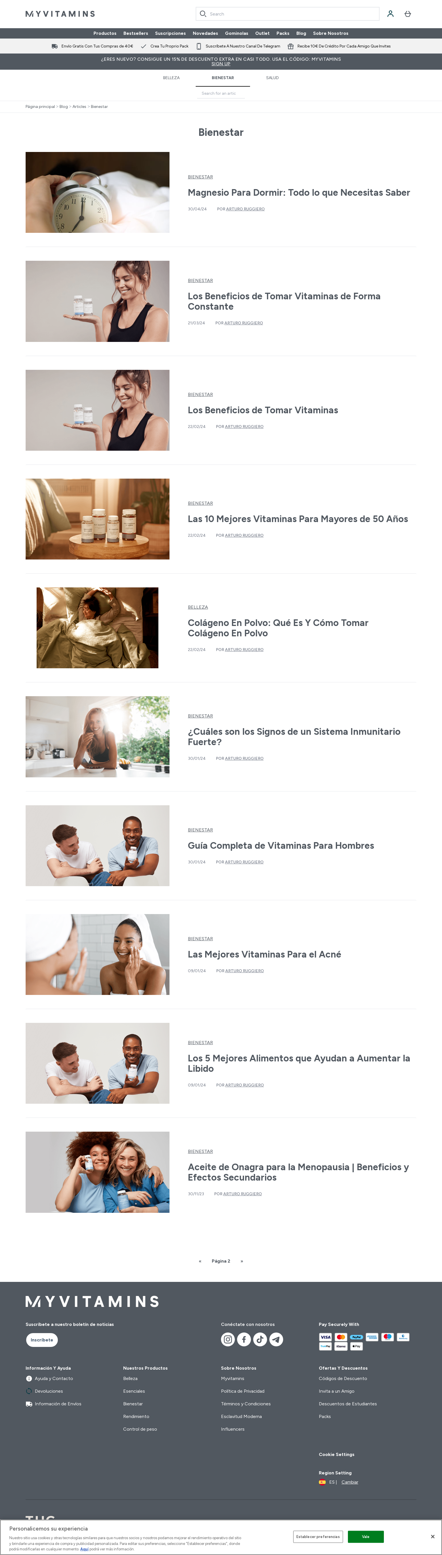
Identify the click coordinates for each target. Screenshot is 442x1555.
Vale (366, 1537)
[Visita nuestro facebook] (244, 1339)
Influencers (233, 1429)
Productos (105, 33)
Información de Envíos (53, 1403)
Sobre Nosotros (330, 33)
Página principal (40, 106)
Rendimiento (136, 1416)
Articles (79, 106)
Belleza (171, 77)
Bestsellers (135, 33)
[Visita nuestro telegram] (276, 1339)
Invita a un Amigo (337, 1391)
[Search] (203, 14)
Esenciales (134, 1391)
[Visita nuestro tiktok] (260, 1339)
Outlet (262, 33)
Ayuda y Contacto (49, 1378)
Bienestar (223, 77)
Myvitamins (232, 1378)
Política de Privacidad (242, 1391)
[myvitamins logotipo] (60, 14)
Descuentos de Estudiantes (348, 1403)
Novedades (205, 33)
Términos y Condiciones (246, 1403)
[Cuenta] (390, 14)
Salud (272, 77)
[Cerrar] (432, 1536)
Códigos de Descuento (343, 1378)
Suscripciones (170, 33)
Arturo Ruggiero (245, 209)
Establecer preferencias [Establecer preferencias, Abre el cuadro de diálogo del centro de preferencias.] (318, 1537)
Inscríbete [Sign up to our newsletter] (42, 1340)
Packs (283, 33)
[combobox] (288, 14)
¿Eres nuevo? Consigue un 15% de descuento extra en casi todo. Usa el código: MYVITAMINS (221, 61)
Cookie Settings (337, 1454)
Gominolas (236, 33)
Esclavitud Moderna (241, 1416)
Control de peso (140, 1429)
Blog (301, 33)
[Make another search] (221, 93)
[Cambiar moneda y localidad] (338, 1482)
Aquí (84, 1549)
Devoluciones (44, 1391)
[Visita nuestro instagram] (228, 1339)
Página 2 (221, 1261)
